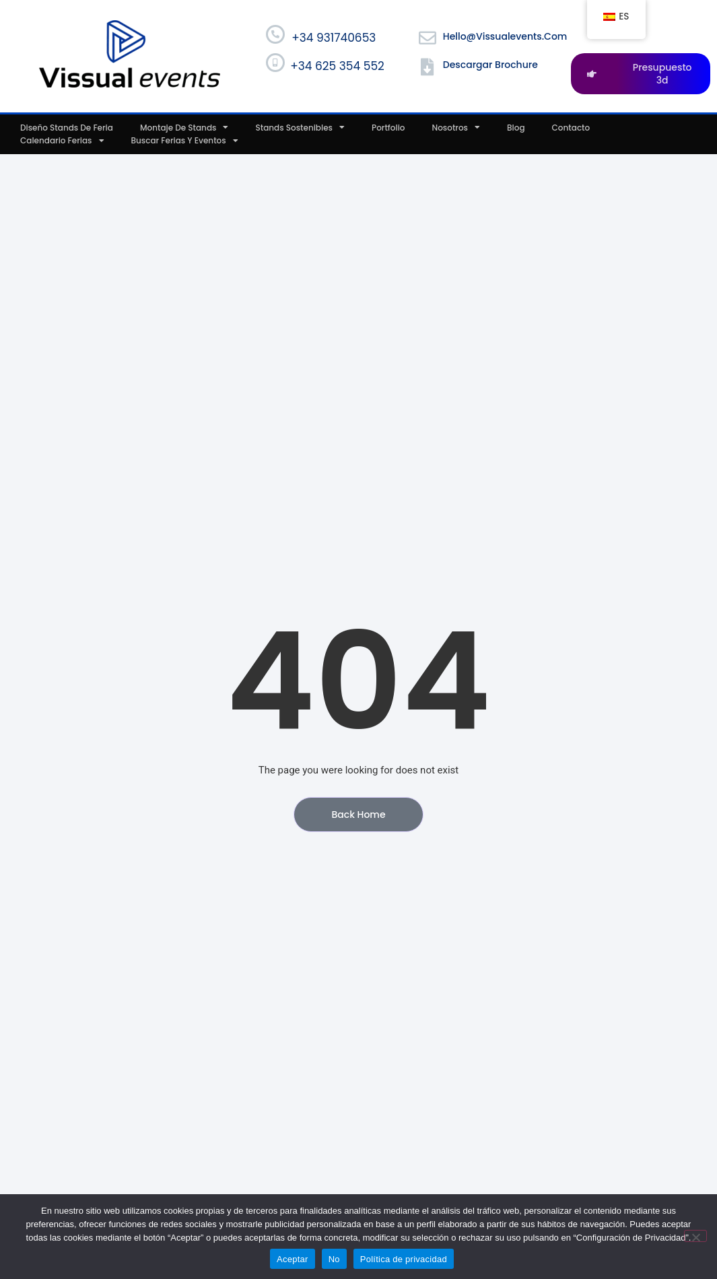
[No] (695, 1236)
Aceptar (292, 1259)
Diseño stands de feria (66, 127)
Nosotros (456, 128)
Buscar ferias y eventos (184, 140)
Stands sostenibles (300, 128)
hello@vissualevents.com (505, 36)
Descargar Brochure (490, 64)
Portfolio (388, 127)
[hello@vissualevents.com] (427, 37)
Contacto (571, 127)
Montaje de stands (184, 128)
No (334, 1259)
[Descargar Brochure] (427, 66)
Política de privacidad (403, 1259)
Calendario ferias (62, 140)
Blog (516, 127)
